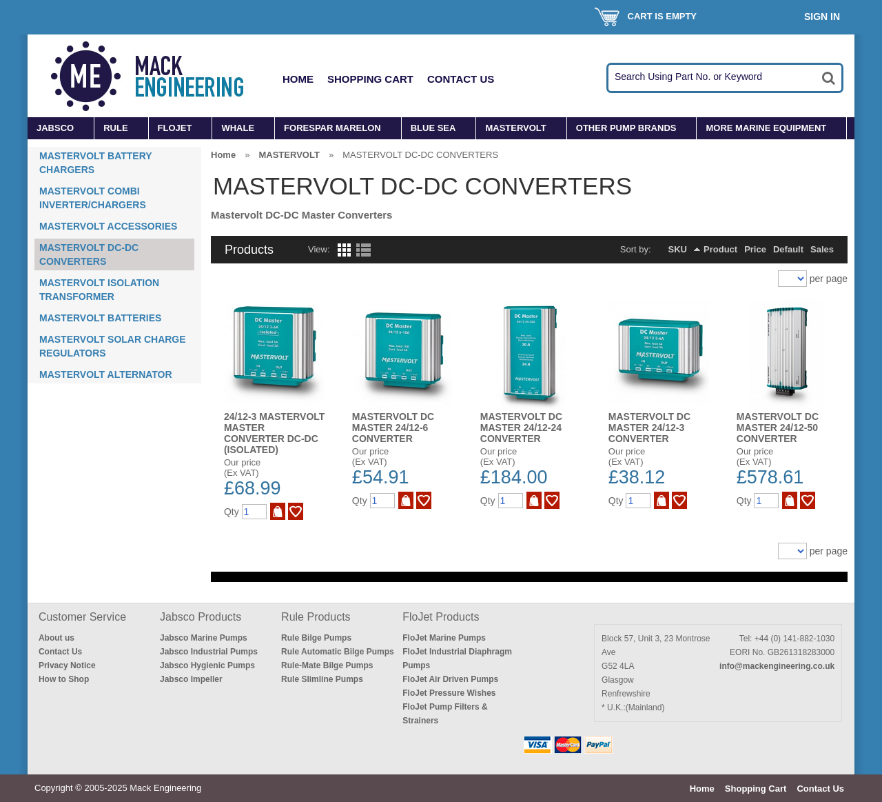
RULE (115, 128)
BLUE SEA (433, 128)
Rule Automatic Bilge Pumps (337, 651)
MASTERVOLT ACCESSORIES (108, 226)
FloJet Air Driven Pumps (450, 679)
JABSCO (55, 128)
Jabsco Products (200, 617)
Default (788, 249)
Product (720, 249)
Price (755, 249)
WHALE (237, 128)
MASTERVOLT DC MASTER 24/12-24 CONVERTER (521, 427)
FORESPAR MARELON (332, 128)
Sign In (822, 16)
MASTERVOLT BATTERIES (100, 317)
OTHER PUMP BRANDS (626, 128)
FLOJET (175, 128)
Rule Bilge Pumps (316, 638)
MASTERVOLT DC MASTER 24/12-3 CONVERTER (649, 427)
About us (56, 638)
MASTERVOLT (515, 128)
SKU (677, 249)
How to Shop (64, 679)
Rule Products (316, 617)
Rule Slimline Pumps (322, 679)
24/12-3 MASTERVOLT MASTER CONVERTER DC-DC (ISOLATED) (274, 433)
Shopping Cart (370, 79)
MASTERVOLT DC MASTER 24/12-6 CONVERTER (393, 427)
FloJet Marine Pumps (444, 638)
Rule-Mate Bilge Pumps (327, 665)
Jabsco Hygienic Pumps (207, 665)
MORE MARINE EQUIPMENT (766, 128)
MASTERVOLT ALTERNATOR (105, 374)
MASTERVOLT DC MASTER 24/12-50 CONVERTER (778, 427)
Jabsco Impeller (191, 679)
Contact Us (460, 79)
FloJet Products (440, 617)
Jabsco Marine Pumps (203, 638)
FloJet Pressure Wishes (448, 693)
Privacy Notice (67, 665)
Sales (822, 249)
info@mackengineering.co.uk (776, 666)
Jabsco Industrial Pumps (209, 651)
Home (298, 79)
